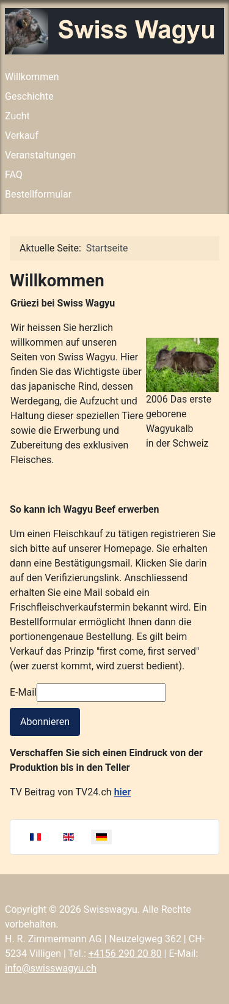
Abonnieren (45, 721)
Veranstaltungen (40, 155)
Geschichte (29, 96)
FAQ (14, 174)
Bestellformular (38, 194)
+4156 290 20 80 (125, 953)
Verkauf (21, 135)
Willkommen (32, 77)
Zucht (17, 116)
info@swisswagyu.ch (50, 968)
